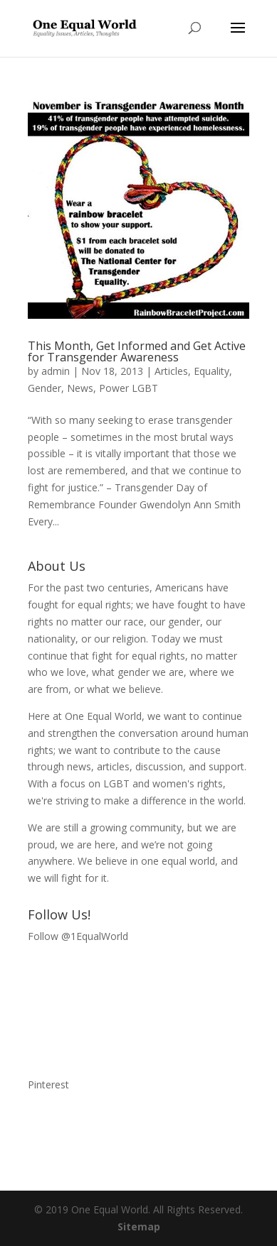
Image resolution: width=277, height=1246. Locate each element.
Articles (171, 371)
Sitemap (138, 1226)
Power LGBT (128, 388)
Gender (44, 388)
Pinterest (48, 1084)
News (80, 388)
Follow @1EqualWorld (78, 936)
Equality (211, 371)
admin (55, 371)
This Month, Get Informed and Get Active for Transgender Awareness (137, 351)
